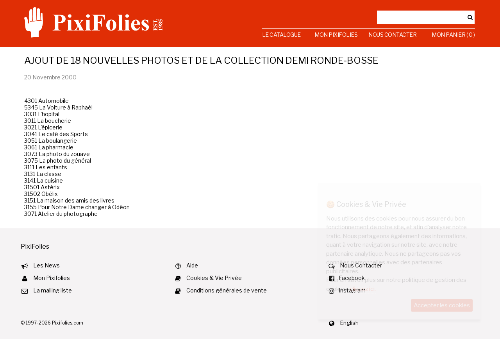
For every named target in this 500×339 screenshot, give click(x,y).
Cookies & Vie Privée (214, 277)
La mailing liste (52, 290)
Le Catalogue (281, 34)
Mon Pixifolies (335, 34)
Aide (192, 265)
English (349, 322)
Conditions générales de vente (226, 290)
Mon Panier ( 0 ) (453, 34)
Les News (46, 265)
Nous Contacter (392, 34)
